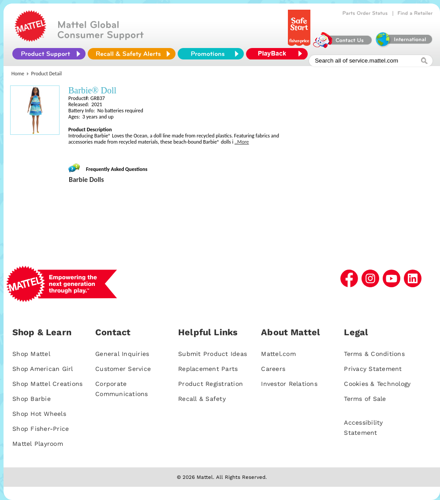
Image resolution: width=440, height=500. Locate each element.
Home (17, 73)
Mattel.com (278, 353)
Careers (273, 368)
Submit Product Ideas (212, 353)
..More (242, 142)
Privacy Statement (373, 368)
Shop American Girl (42, 368)
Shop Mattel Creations (47, 383)
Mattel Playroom (37, 443)
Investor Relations (289, 383)
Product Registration (210, 383)
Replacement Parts (208, 368)
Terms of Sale (365, 398)
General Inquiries (122, 353)
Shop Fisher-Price (40, 428)
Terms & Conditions (374, 353)
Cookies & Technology (377, 383)
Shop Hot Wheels (39, 413)
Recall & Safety (202, 398)
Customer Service (123, 368)
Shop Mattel (31, 353)
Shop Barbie (31, 398)
